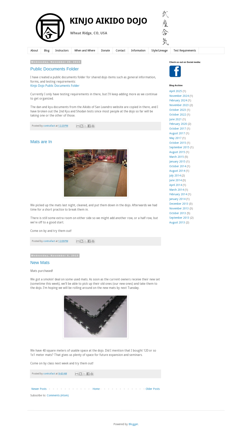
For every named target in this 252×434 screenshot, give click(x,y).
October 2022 (177, 114)
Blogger (133, 424)
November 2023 (179, 105)
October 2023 (177, 109)
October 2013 (177, 213)
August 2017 (177, 133)
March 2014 (176, 189)
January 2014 (177, 199)
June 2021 (175, 119)
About (34, 50)
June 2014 (175, 180)
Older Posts (153, 388)
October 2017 (177, 128)
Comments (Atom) (58, 395)
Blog (46, 50)
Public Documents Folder (54, 68)
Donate (105, 50)
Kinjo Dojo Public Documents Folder (55, 86)
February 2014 (178, 194)
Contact (120, 50)
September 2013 (179, 217)
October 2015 (177, 142)
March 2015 (176, 156)
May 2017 (175, 138)
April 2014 (175, 185)
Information (138, 50)
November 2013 (179, 208)
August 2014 (177, 170)
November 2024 (179, 95)
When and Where (84, 50)
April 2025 (175, 91)
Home (96, 388)
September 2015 (179, 147)
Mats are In (41, 141)
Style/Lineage (159, 50)
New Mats (40, 262)
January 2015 (177, 161)
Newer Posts (38, 388)
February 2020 (178, 123)
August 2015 (177, 152)
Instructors (62, 50)
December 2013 (178, 203)
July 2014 (175, 175)
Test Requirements (184, 50)
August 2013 (177, 222)
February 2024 (178, 100)
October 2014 (177, 166)
